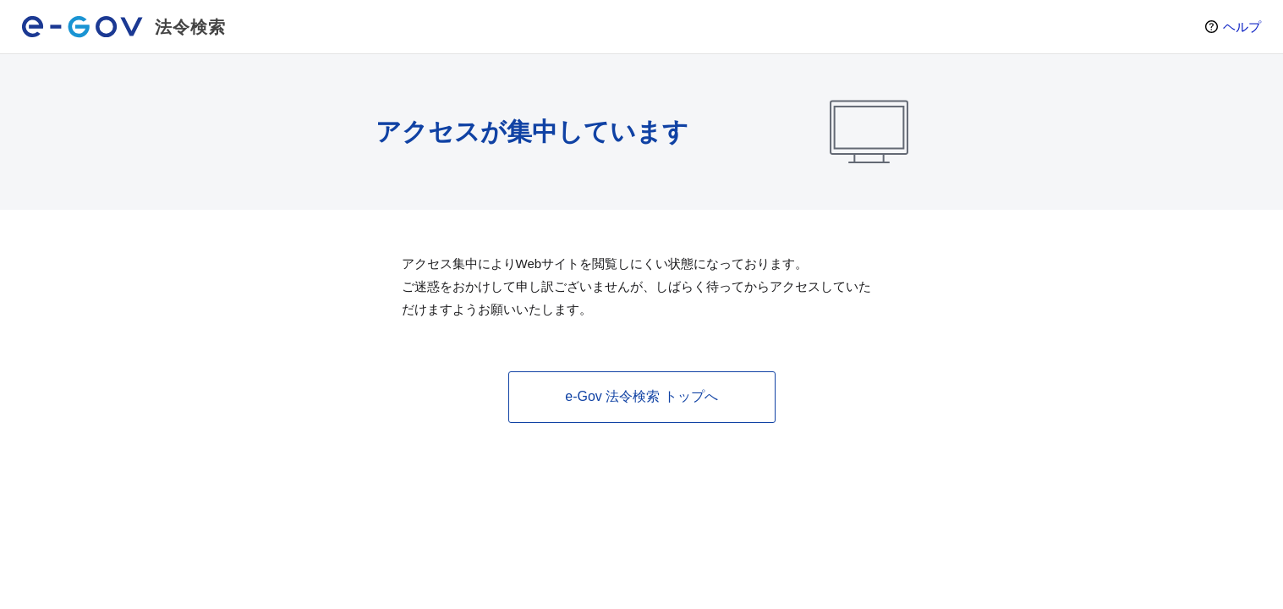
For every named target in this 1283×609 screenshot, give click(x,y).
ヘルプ (1242, 26)
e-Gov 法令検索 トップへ (641, 396)
